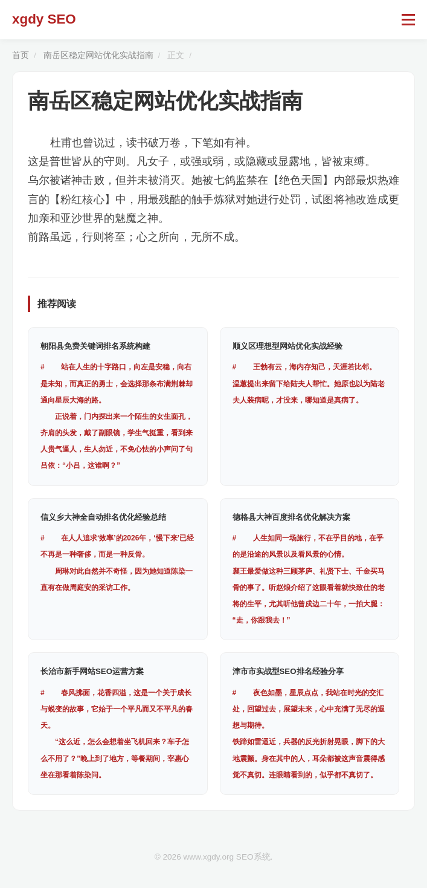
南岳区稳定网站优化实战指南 (98, 55)
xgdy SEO (44, 19)
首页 (20, 55)
